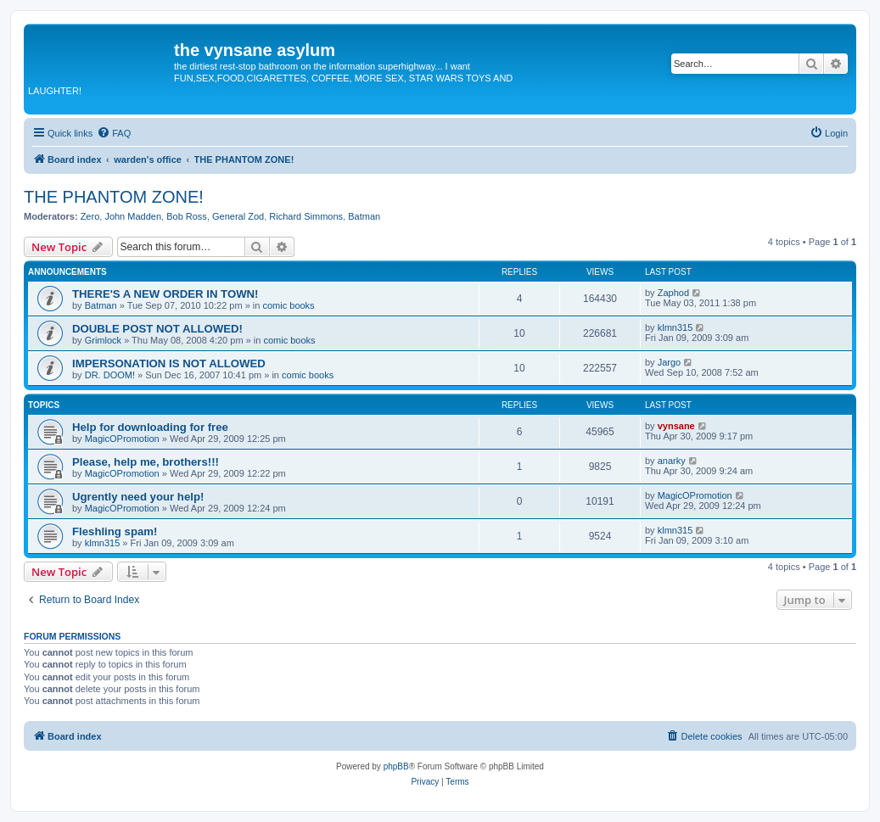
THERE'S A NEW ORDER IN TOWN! (165, 294)
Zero (90, 216)
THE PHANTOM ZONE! (114, 196)
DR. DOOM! (110, 375)
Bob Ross (186, 216)
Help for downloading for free (150, 427)
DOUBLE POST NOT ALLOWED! (157, 328)
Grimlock (103, 340)
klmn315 (675, 327)
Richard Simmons (306, 216)
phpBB (396, 766)
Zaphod (673, 293)
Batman (364, 216)
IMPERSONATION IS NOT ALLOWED (169, 363)
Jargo (669, 362)
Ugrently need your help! (138, 496)
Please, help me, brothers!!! (145, 462)
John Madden (132, 216)
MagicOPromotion (122, 438)
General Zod (238, 216)
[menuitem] (114, 133)
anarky (672, 461)
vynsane (676, 426)
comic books (288, 305)
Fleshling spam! (114, 531)
